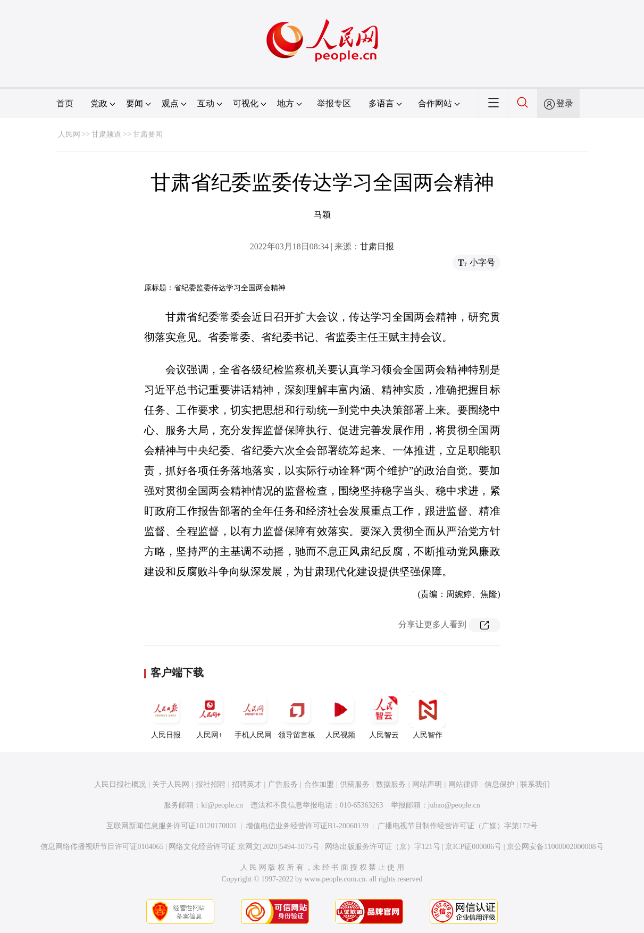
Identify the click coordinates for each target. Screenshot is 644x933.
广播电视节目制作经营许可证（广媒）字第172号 (458, 826)
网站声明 (427, 784)
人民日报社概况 (120, 784)
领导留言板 (296, 715)
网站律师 (463, 784)
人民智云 (384, 715)
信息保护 (499, 784)
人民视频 (340, 715)
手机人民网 (253, 715)
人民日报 (166, 715)
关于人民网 (170, 784)
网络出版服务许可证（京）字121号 (382, 847)
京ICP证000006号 (473, 847)
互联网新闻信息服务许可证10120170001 (171, 826)
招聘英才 (247, 784)
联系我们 (535, 784)
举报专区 (334, 103)
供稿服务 (355, 784)
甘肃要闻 (148, 134)
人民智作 (427, 715)
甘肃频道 (106, 134)
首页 (64, 103)
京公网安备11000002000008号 (555, 847)
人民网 (69, 134)
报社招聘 (210, 784)
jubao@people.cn (454, 805)
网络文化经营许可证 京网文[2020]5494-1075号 (244, 847)
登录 (564, 103)
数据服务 (391, 784)
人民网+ (209, 715)
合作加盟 (319, 784)
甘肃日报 (377, 246)
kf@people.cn (222, 805)
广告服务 (283, 784)
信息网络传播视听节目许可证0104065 (101, 847)
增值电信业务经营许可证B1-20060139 (307, 826)
